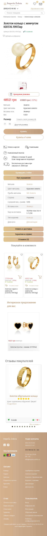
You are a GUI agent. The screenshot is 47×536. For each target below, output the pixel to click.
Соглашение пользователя (34, 515)
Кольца (6, 471)
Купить (23, 131)
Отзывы (6, 519)
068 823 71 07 (30, 445)
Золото (29, 184)
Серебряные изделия (32, 471)
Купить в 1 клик (23, 137)
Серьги (6, 474)
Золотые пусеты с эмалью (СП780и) (23, 347)
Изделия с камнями (32, 480)
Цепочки (6, 477)
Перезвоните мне (37, 8)
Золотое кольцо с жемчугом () (31, 291)
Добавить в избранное (12, 36)
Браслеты (7, 484)
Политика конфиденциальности (32, 520)
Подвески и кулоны (10, 480)
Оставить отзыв (13, 285)
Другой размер (21, 124)
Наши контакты (9, 506)
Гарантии (7, 512)
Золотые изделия (31, 474)
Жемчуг (30, 206)
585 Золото (31, 193)
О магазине (7, 509)
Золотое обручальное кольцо (24, 396)
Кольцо (30, 217)
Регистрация (29, 509)
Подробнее (12, 404)
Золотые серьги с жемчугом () (11, 291)
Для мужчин (29, 487)
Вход (27, 502)
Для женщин (32, 222)
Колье (6, 487)
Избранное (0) (30, 506)
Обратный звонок (31, 512)
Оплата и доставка (10, 502)
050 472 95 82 (30, 443)
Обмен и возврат (9, 515)
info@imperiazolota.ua (32, 459)
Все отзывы (35, 424)
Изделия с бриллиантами (33, 477)
